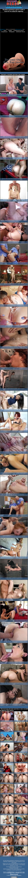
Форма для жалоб (14, 874)
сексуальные (4, 31)
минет (5, 30)
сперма (10, 30)
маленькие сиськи (20, 31)
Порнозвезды (18, 6)
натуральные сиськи (19, 30)
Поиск (13, 6)
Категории (9, 6)
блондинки (11, 31)
